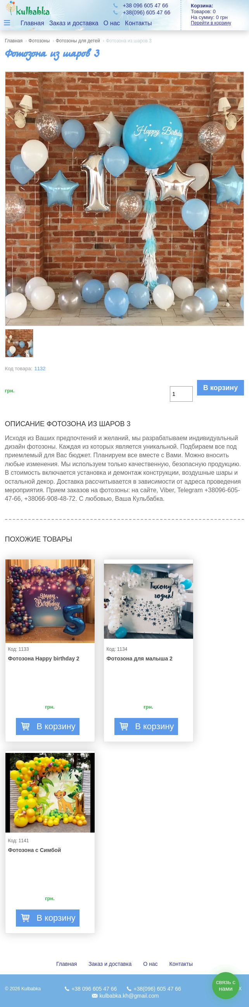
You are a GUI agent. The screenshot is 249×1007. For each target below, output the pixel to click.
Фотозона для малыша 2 (140, 658)
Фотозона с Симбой (34, 850)
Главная (32, 23)
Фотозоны (39, 41)
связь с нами (225, 985)
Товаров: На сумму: (220, 14)
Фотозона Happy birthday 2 (44, 658)
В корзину (220, 388)
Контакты (138, 23)
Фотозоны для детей (78, 41)
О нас (112, 23)
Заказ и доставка (74, 23)
